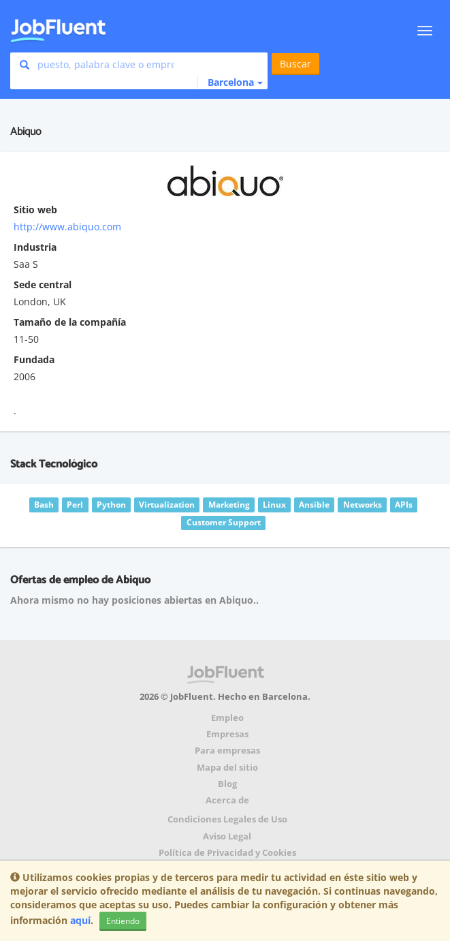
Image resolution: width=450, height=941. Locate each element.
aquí (80, 920)
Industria (35, 247)
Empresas (227, 734)
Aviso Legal (227, 836)
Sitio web (35, 209)
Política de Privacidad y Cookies (227, 853)
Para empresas (227, 750)
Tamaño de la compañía (70, 321)
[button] (230, 82)
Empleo (227, 718)
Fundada (34, 359)
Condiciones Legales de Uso (227, 819)
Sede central (42, 284)
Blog (227, 784)
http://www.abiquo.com (67, 226)
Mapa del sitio (227, 767)
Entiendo (123, 921)
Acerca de (227, 800)
